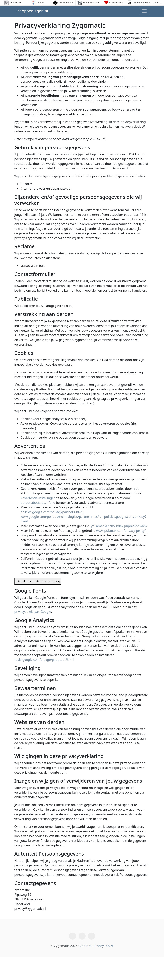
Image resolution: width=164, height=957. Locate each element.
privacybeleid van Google (32, 611)
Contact (85, 946)
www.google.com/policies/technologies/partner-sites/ (60, 516)
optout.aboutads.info (36, 502)
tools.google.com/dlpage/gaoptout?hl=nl (44, 660)
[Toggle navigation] (144, 11)
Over (109, 946)
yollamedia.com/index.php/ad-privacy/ (119, 526)
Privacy (98, 946)
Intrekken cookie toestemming (37, 581)
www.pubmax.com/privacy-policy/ (121, 530)
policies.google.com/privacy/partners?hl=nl (52, 512)
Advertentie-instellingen (38, 498)
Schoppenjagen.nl (31, 11)
